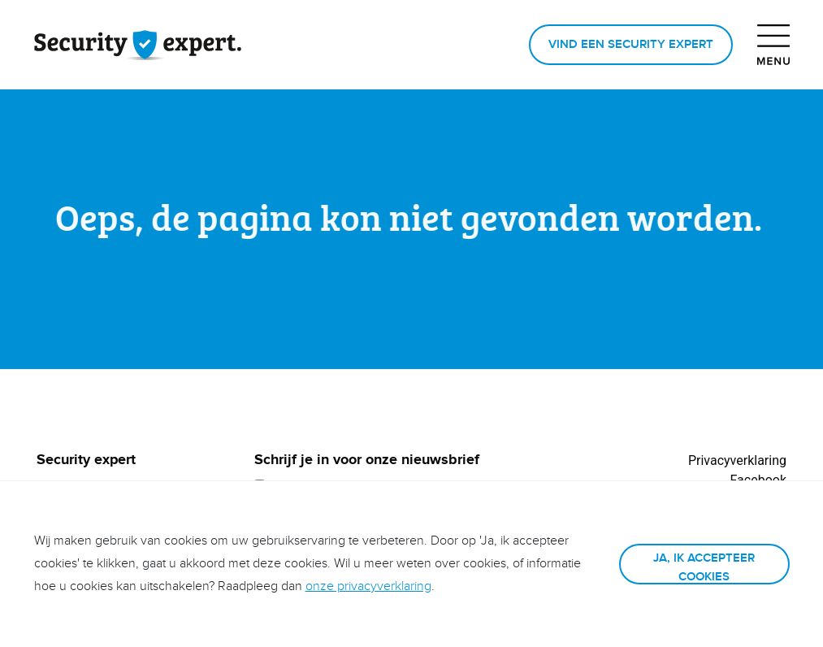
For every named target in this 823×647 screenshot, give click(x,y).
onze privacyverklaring (368, 586)
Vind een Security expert (630, 44)
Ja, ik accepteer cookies (704, 567)
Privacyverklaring (737, 460)
